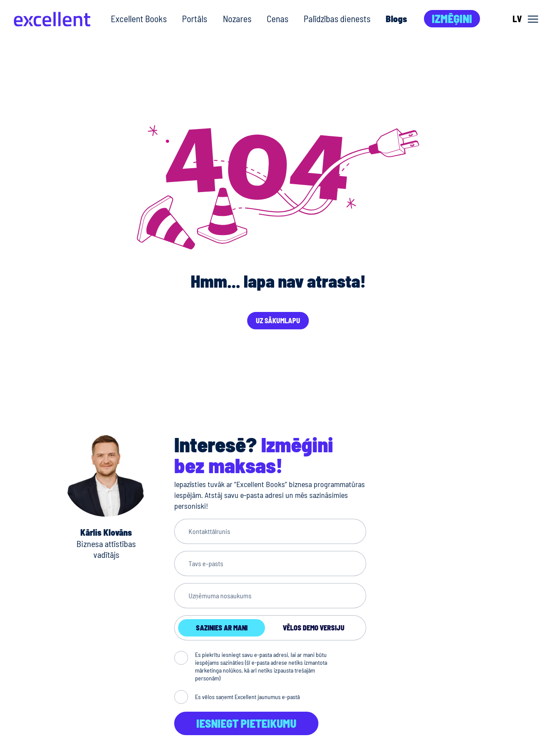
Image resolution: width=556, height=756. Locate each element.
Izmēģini (452, 18)
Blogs (396, 18)
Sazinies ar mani (222, 627)
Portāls (194, 18)
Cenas (277, 18)
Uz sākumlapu (278, 320)
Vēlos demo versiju (313, 627)
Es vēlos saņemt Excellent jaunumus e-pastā (247, 696)
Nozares (237, 18)
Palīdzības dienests (337, 18)
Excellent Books (139, 18)
